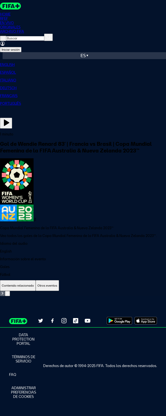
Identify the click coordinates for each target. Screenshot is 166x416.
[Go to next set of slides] (7, 293)
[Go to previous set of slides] (2, 293)
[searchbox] (25, 38)
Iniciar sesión (11, 50)
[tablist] (83, 285)
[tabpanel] (83, 293)
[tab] (18, 285)
